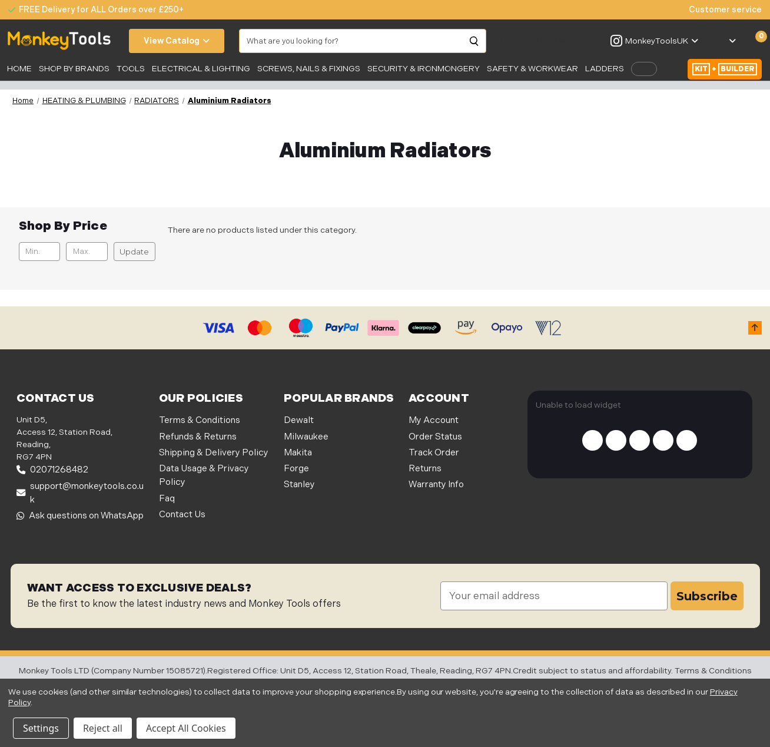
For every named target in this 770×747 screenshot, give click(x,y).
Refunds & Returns (198, 436)
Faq (167, 498)
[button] (755, 328)
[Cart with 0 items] (754, 41)
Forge (296, 468)
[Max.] (86, 251)
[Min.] (39, 251)
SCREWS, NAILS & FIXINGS (308, 69)
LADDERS (604, 69)
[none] (719, 10)
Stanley (299, 484)
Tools (131, 69)
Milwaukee (306, 436)
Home (19, 69)
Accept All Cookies (186, 728)
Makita (298, 452)
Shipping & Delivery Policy (213, 452)
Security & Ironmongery (423, 69)
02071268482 (52, 469)
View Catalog (177, 41)
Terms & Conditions (199, 420)
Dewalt (299, 420)
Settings (41, 728)
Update (134, 251)
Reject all (102, 728)
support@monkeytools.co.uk (80, 493)
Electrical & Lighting (201, 69)
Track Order (434, 452)
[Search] (474, 41)
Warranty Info (436, 484)
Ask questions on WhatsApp (80, 515)
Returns (425, 468)
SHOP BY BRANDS (74, 69)
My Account (434, 420)
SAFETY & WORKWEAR (532, 69)
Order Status (435, 436)
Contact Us (182, 514)
